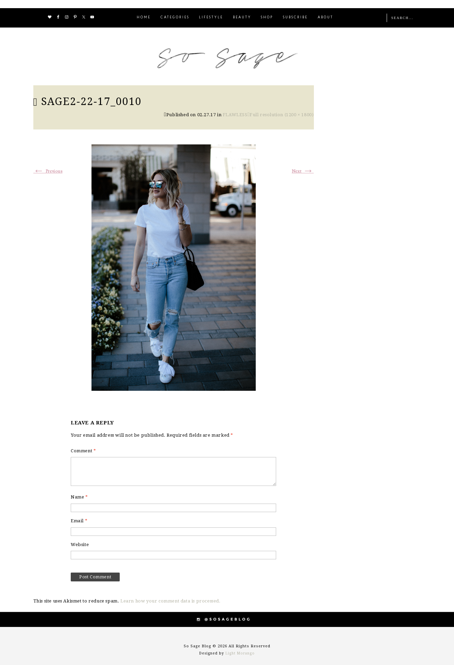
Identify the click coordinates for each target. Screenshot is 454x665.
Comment (83, 450)
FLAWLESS (235, 114)
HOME (144, 17)
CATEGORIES (175, 17)
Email (79, 520)
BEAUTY (242, 17)
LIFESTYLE (211, 17)
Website (80, 544)
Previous (48, 171)
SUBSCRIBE (295, 17)
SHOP (267, 17)
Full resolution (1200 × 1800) (282, 114)
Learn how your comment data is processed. (170, 600)
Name (79, 497)
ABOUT (325, 17)
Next (303, 171)
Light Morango (240, 653)
